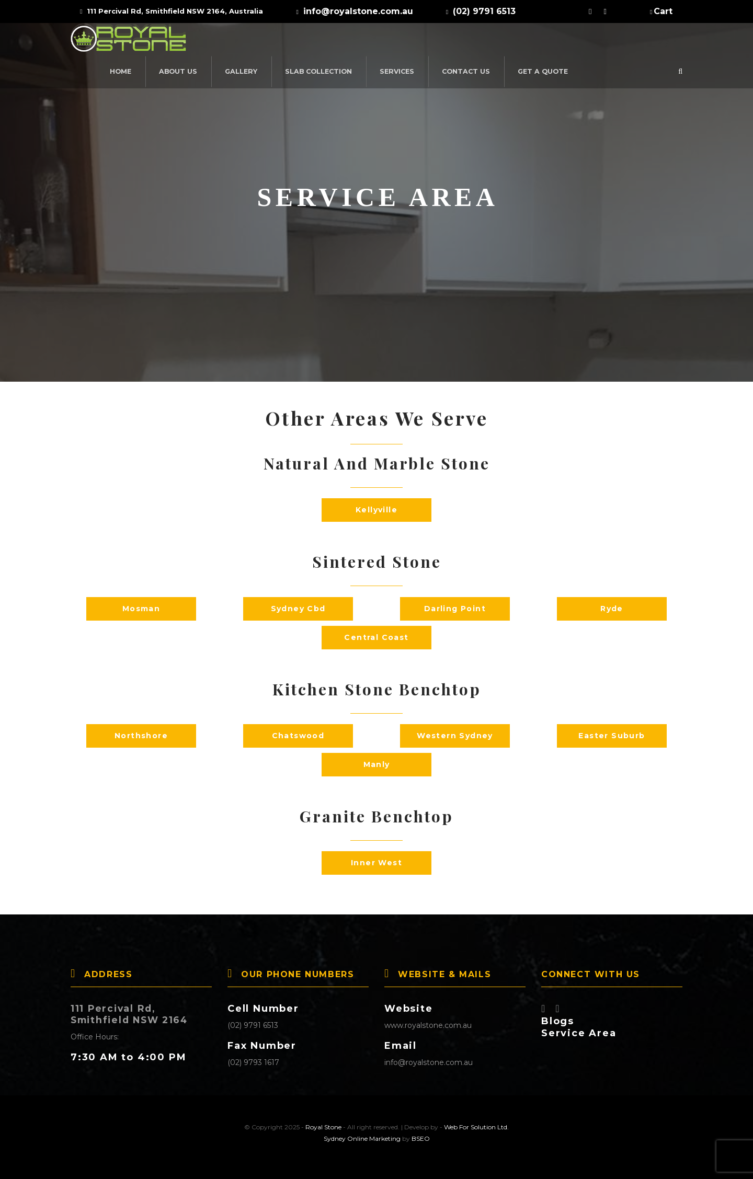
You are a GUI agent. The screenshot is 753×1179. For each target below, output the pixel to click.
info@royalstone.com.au (428, 1062)
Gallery (354, 41)
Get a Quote (647, 41)
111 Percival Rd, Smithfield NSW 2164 (133, 1014)
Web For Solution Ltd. (476, 1127)
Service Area (579, 1033)
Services (506, 41)
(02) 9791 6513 (252, 1025)
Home (236, 41)
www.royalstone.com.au (428, 1025)
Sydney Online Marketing (362, 1138)
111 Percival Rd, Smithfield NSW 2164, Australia (171, 11)
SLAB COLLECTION (429, 41)
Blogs (557, 1021)
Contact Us (573, 41)
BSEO (421, 1138)
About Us (293, 41)
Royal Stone (323, 1127)
